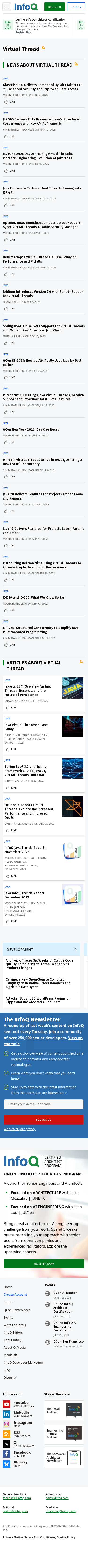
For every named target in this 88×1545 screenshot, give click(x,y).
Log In (9, 1302)
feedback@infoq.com (17, 1498)
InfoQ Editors (13, 1332)
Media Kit (10, 1355)
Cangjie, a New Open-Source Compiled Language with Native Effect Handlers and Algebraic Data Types (38, 983)
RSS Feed (44, 48)
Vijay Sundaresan (34, 735)
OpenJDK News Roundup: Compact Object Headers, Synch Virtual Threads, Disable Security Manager (42, 225)
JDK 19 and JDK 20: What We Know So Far (34, 598)
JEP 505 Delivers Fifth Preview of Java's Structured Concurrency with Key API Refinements (41, 121)
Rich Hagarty (14, 739)
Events (8, 1317)
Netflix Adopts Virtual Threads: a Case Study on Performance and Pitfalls (40, 259)
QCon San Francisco (68, 1342)
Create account (15, 1294)
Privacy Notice (13, 1537)
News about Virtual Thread (40, 65)
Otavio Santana (16, 701)
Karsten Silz (14, 781)
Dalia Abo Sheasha (18, 911)
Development (20, 949)
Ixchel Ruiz (38, 858)
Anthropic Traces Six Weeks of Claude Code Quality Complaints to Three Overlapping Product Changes (39, 964)
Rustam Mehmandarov (21, 865)
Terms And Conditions (39, 1537)
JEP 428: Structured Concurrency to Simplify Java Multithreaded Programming (40, 630)
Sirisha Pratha (13, 336)
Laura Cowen (35, 739)
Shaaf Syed (11, 302)
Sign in (76, 6)
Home (8, 1287)
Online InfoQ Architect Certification (63, 1308)
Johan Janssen (15, 907)
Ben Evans (37, 903)
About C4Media (15, 1347)
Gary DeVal (13, 735)
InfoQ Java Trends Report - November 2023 (26, 850)
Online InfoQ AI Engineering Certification (65, 1326)
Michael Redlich (15, 95)
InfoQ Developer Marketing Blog (23, 1366)
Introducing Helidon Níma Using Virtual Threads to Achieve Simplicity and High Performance (42, 565)
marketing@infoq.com (61, 1511)
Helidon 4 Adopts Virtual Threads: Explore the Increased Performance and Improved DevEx (29, 811)
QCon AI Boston (65, 1293)
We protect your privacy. (20, 1129)
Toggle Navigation (7, 7)
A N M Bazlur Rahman (18, 129)
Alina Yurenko (15, 861)
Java (5, 78)
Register (54, 6)
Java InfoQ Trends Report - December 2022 (26, 895)
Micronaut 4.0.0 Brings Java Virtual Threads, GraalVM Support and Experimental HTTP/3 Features (43, 397)
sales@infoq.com (57, 1498)
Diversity (10, 1377)
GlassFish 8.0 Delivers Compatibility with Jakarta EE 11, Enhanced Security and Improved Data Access (42, 87)
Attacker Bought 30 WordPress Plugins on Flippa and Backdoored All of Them (38, 1000)
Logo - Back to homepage (26, 6)
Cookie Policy (66, 1537)
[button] (43, 1120)
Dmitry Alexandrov (19, 823)
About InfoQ (12, 1340)
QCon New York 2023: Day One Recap (31, 430)
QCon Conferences (17, 1310)
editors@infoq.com (15, 1511)
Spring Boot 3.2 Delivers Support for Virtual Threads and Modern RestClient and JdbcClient (44, 328)
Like (12, 101)
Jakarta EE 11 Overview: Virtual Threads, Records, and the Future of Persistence (28, 690)
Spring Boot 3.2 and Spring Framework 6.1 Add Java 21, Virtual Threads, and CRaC (25, 771)
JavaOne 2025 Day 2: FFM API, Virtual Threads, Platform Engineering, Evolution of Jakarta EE (38, 156)
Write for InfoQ (15, 1325)
